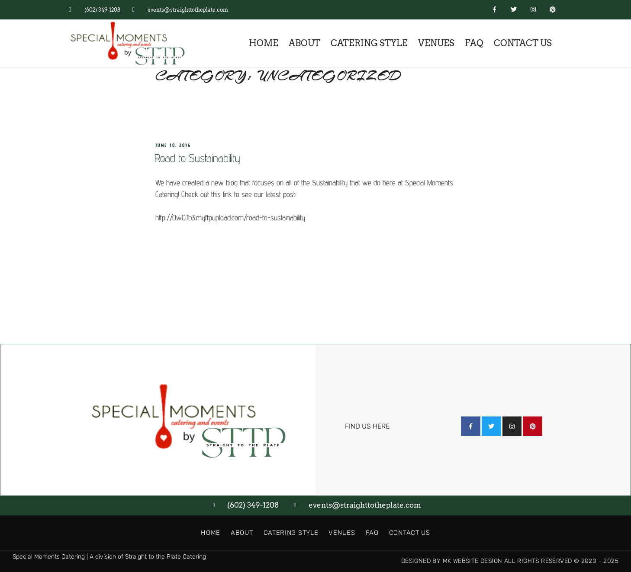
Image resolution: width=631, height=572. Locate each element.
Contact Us (523, 43)
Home (263, 43)
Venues (436, 43)
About (304, 43)
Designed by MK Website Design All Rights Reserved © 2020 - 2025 (509, 561)
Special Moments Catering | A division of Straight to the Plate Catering (109, 556)
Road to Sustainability (197, 158)
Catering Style (369, 43)
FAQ (474, 43)
